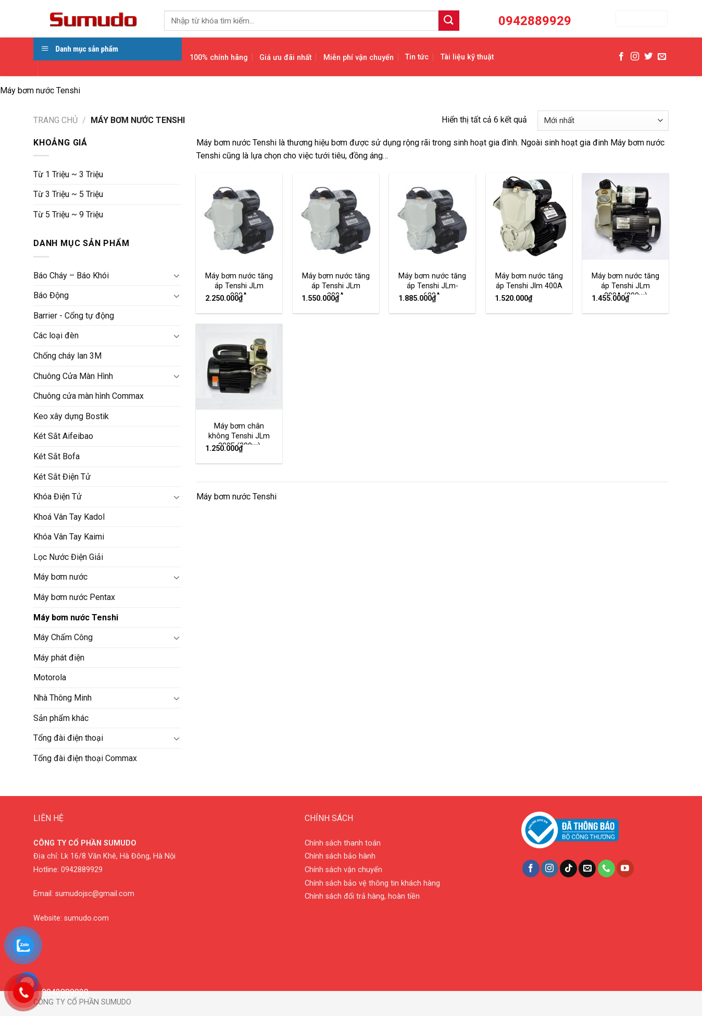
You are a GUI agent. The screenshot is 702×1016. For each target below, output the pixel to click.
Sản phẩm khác (61, 718)
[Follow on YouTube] (625, 868)
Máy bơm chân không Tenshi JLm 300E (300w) (239, 436)
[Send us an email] (662, 57)
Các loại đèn (56, 335)
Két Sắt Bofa (56, 456)
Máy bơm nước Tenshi (75, 617)
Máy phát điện (58, 658)
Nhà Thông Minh (62, 698)
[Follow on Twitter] (648, 57)
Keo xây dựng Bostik (71, 416)
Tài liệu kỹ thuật (467, 57)
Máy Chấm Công (63, 637)
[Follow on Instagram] (635, 57)
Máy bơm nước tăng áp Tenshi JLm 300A (336, 286)
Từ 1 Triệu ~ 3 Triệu (68, 174)
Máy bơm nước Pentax (74, 597)
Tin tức (417, 57)
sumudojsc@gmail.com (94, 893)
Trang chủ (55, 120)
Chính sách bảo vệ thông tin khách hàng (372, 883)
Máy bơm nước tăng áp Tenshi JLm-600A (432, 286)
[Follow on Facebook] (621, 57)
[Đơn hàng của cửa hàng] (603, 121)
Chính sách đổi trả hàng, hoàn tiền (362, 896)
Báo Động (51, 295)
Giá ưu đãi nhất (285, 57)
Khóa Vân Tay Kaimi (68, 537)
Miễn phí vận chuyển (358, 57)
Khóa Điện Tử (57, 496)
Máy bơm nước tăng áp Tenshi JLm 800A (239, 286)
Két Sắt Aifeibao (63, 436)
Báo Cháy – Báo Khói (71, 275)
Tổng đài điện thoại (68, 738)
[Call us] (606, 868)
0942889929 (82, 869)
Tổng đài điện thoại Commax (85, 758)
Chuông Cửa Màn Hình (73, 376)
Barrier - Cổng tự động (73, 316)
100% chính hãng (219, 57)
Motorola (49, 677)
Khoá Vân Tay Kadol (69, 517)
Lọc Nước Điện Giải (68, 557)
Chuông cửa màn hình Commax (88, 396)
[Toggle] (176, 275)
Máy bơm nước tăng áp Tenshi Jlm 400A (529, 281)
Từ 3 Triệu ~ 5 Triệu (68, 194)
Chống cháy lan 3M (67, 356)
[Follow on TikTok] (568, 868)
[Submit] (448, 20)
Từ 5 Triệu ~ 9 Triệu (68, 214)
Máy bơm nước (60, 577)
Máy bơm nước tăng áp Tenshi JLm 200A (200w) (625, 286)
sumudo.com (86, 918)
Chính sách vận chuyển (343, 869)
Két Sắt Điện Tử (62, 477)
